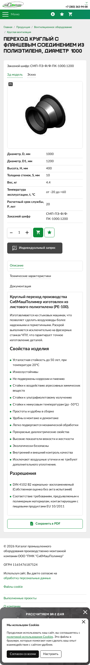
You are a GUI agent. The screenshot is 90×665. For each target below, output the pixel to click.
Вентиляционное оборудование (53, 27)
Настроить (50, 654)
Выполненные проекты (20, 598)
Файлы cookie (13, 586)
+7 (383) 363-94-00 (77, 7)
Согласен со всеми (23, 654)
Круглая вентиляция (19, 32)
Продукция (23, 27)
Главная (8, 27)
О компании (12, 606)
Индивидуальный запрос (37, 247)
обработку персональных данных (27, 578)
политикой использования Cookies (30, 636)
